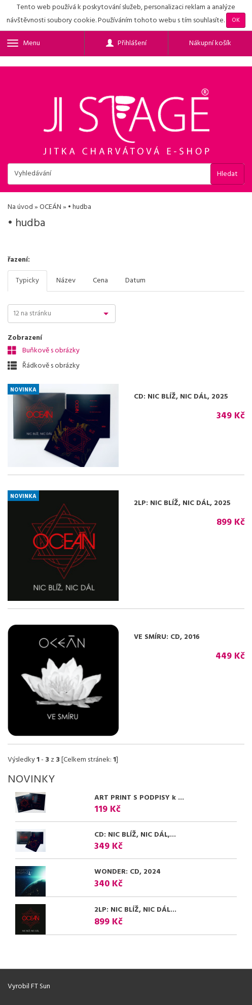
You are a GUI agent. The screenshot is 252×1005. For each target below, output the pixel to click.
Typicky (27, 280)
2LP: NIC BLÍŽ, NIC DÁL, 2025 (182, 503)
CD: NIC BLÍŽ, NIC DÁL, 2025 (181, 397)
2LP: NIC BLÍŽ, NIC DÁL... (135, 910)
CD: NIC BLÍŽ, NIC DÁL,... (135, 835)
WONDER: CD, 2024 (127, 872)
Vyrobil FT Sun (29, 986)
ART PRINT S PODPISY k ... (139, 798)
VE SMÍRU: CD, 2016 (167, 637)
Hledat (227, 174)
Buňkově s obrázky (44, 350)
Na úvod (20, 207)
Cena (100, 280)
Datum (135, 280)
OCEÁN (50, 207)
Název (66, 280)
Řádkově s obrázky (44, 365)
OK (236, 20)
